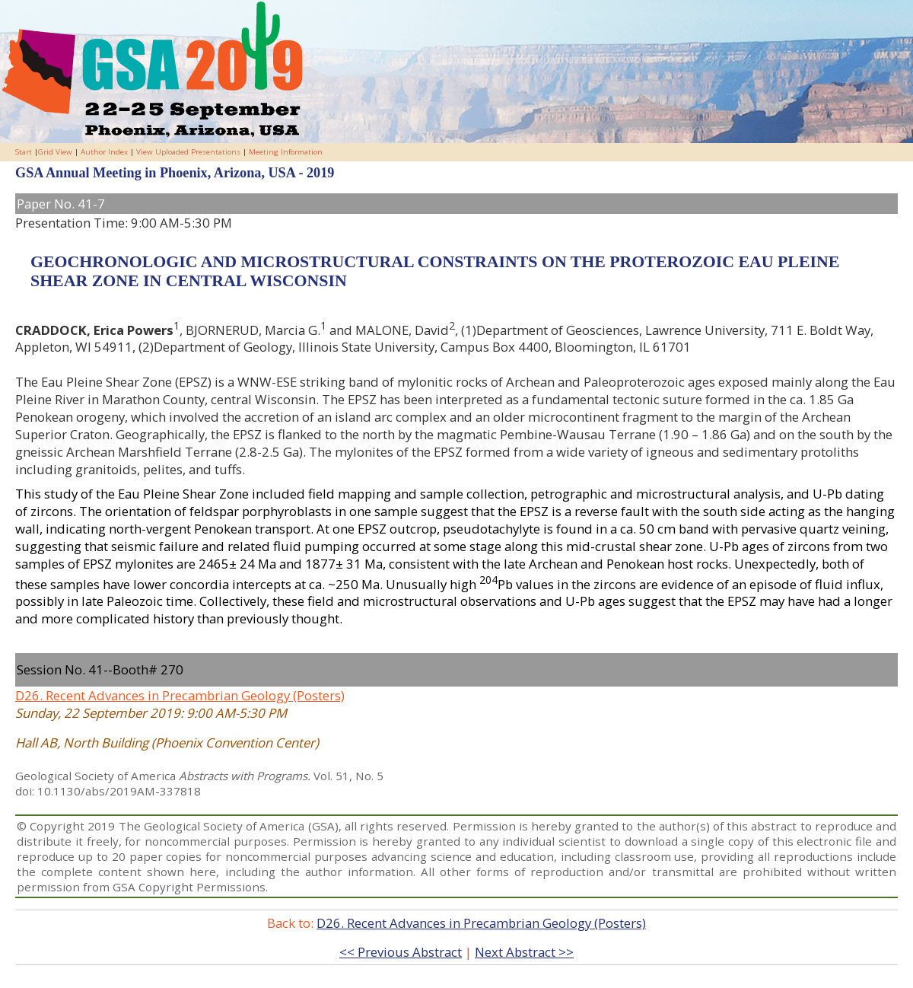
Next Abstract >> (524, 952)
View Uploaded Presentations (188, 152)
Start (23, 152)
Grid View (55, 152)
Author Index (104, 152)
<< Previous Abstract (400, 952)
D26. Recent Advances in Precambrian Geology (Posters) (180, 695)
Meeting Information (286, 152)
